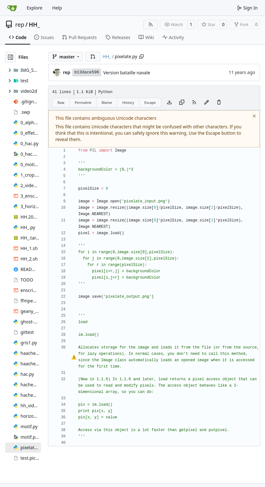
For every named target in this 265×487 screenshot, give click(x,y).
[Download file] (169, 102)
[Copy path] (141, 56)
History (128, 102)
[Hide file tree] (10, 57)
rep (19, 24)
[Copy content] (182, 102)
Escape (150, 102)
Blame (107, 102)
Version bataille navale (126, 73)
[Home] (12, 8)
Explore (34, 8)
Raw (61, 102)
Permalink (83, 102)
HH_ (34, 24)
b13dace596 (86, 72)
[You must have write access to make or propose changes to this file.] (219, 102)
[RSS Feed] (150, 24)
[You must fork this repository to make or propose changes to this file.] (206, 102)
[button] (92, 56)
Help (57, 8)
